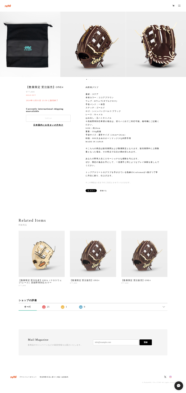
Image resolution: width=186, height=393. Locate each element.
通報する (103, 190)
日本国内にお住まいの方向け (48, 125)
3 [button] (90, 79)
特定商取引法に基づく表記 (50, 377)
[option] (93, 44)
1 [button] (86, 79)
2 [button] (88, 79)
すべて (27, 307)
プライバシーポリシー (28, 377)
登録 (145, 342)
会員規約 (64, 377)
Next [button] (181, 44)
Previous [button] (4, 44)
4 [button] (92, 79)
